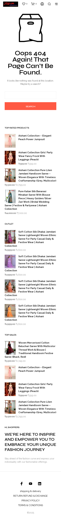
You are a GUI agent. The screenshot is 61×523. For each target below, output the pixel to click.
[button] (24, 3)
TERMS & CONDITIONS (30, 505)
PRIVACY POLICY (31, 500)
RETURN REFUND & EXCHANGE (30, 495)
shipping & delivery (30, 491)
